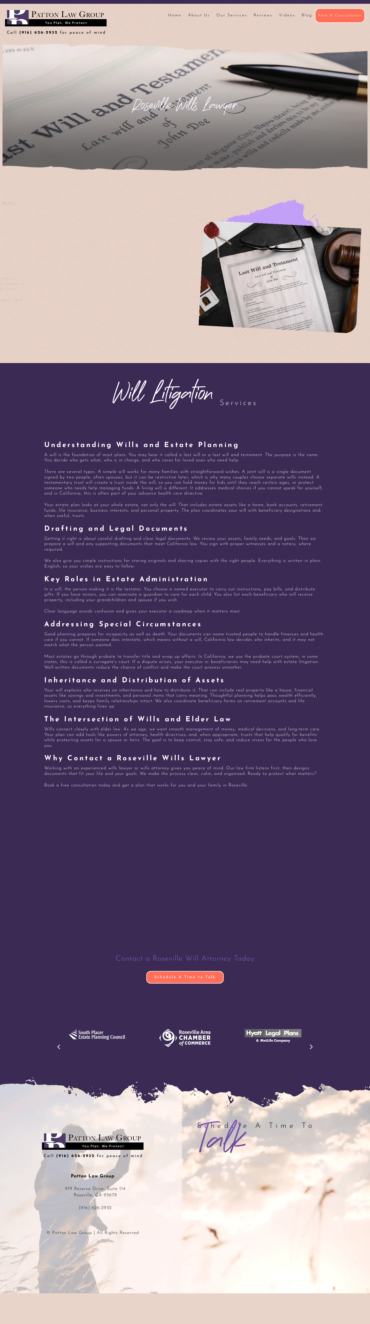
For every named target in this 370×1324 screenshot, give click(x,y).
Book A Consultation (340, 15)
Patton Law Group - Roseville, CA (56, 22)
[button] (59, 1047)
